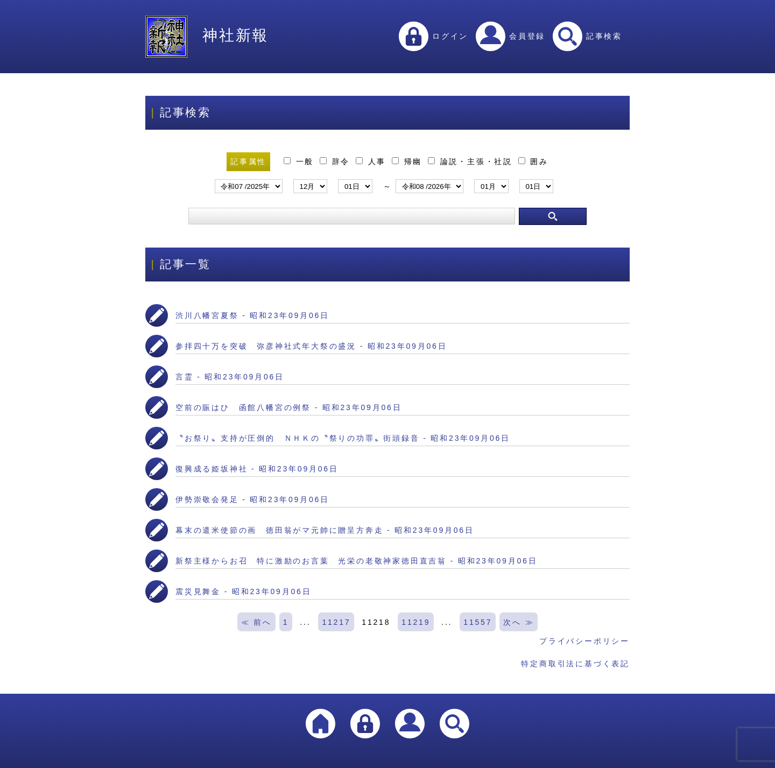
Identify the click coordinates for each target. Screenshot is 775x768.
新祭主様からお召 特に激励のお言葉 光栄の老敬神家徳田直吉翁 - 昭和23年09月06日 (356, 560)
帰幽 (409, 161)
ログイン (433, 36)
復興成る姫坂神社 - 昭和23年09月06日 (257, 468)
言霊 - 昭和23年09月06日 (229, 376)
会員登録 (510, 36)
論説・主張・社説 (472, 161)
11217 (336, 622)
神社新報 (207, 35)
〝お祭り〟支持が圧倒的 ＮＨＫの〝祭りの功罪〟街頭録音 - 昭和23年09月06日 (342, 438)
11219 (415, 622)
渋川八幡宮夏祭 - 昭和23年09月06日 (252, 315)
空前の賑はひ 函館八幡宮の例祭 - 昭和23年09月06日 (288, 407)
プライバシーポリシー (584, 641)
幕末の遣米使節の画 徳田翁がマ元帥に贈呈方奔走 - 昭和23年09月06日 (324, 530)
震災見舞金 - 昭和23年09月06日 (243, 591)
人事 (373, 161)
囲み (533, 161)
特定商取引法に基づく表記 (575, 663)
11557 (477, 622)
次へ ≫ (518, 622)
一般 (301, 161)
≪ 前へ (256, 622)
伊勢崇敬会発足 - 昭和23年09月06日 (252, 499)
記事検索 (587, 36)
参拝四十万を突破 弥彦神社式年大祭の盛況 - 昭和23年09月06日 (311, 346)
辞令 (337, 161)
